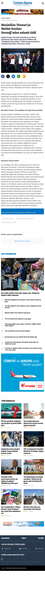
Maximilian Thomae (7, 241)
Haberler (3, 449)
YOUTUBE (39, 571)
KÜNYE (24, 560)
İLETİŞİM (41, 560)
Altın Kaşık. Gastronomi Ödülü (24, 241)
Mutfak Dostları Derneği (9, 244)
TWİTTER (23, 571)
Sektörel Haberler (5, 18)
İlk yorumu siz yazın (22, 263)
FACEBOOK (6, 571)
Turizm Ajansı (12, 590)
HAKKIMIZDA (5, 560)
